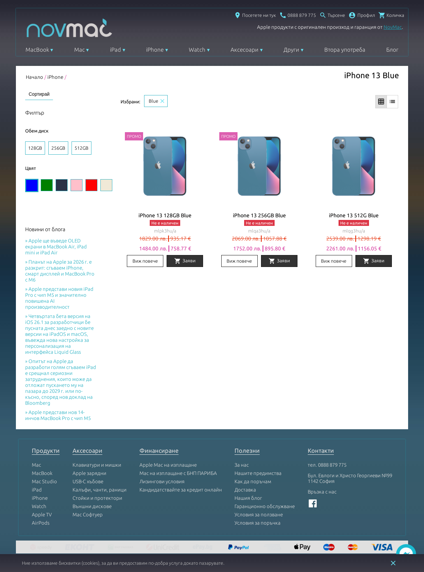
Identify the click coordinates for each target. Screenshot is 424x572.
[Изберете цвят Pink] (76, 185)
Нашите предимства (258, 473)
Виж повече (145, 261)
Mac (79, 49)
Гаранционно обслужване (265, 506)
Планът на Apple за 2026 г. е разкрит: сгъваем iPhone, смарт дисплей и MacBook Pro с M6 (59, 271)
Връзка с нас (322, 492)
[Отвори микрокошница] (391, 15)
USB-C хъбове (88, 482)
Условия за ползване (259, 515)
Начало (34, 77)
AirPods (40, 523)
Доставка (245, 490)
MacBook (37, 49)
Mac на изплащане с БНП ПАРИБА (178, 473)
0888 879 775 (332, 465)
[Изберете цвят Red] (91, 185)
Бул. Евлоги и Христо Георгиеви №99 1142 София (350, 478)
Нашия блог (248, 498)
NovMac (393, 27)
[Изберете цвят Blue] (31, 185)
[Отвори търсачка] (332, 15)
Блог (392, 49)
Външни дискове (92, 506)
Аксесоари (244, 49)
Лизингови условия (162, 482)
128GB (35, 148)
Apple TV (42, 515)
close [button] (393, 563)
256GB (58, 148)
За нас (242, 465)
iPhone (155, 49)
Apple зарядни (89, 473)
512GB (81, 148)
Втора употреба (344, 49)
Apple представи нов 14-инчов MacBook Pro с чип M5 (58, 415)
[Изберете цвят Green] (46, 185)
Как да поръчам (253, 482)
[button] (362, 15)
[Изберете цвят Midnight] (61, 185)
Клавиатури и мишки (97, 465)
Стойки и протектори (97, 498)
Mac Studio (44, 482)
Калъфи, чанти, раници (100, 490)
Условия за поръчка (258, 523)
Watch (197, 49)
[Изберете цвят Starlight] (106, 185)
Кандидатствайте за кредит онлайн (180, 490)
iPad (115, 49)
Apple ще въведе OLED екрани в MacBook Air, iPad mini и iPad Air (56, 247)
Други (291, 49)
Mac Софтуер (88, 515)
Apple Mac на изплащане (168, 465)
